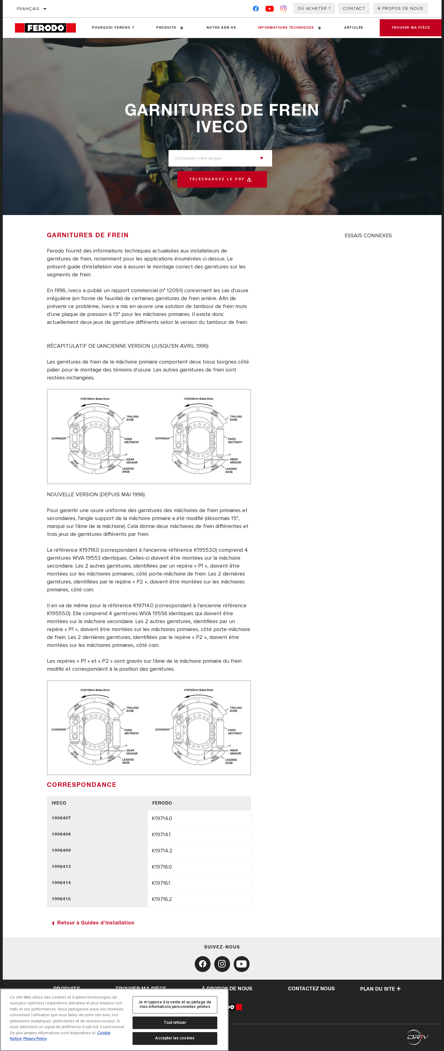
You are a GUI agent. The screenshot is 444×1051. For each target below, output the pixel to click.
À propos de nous (400, 8)
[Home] (48, 28)
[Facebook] (256, 10)
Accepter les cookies (174, 1038)
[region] (114, 1019)
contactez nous (311, 988)
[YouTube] (269, 10)
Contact (354, 8)
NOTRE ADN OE (221, 27)
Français (28, 8)
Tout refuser (175, 1022)
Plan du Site (380, 989)
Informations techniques (285, 27)
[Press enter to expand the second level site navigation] (181, 28)
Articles (353, 27)
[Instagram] (283, 10)
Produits (166, 27)
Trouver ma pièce (410, 27)
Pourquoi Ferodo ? (113, 27)
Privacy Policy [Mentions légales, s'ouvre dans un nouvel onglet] (35, 1038)
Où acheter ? (314, 8)
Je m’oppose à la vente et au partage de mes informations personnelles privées (174, 1005)
